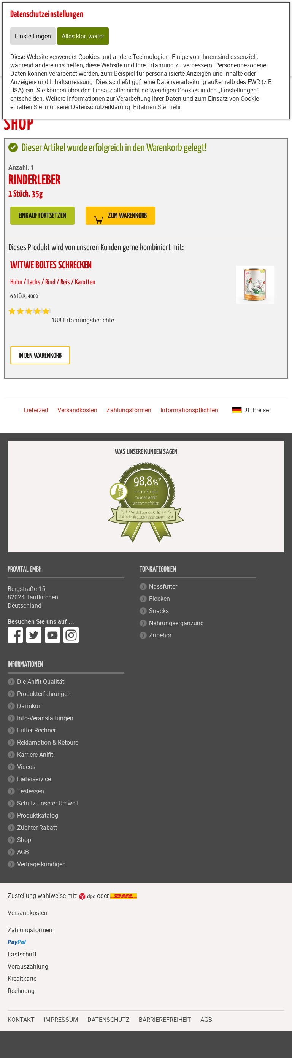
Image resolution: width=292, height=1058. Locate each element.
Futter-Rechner (36, 730)
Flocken (159, 598)
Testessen (30, 791)
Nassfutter (163, 586)
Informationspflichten (189, 410)
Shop (24, 840)
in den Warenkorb (40, 355)
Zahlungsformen (128, 410)
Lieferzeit (36, 410)
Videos (26, 767)
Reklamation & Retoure (47, 742)
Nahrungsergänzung (176, 623)
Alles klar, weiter (83, 36)
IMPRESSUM (61, 1018)
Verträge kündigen (41, 864)
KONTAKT (21, 1018)
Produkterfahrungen (44, 693)
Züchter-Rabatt (37, 827)
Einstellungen (33, 36)
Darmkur (28, 706)
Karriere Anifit (35, 754)
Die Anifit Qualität (40, 681)
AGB (23, 852)
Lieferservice (34, 779)
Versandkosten (77, 410)
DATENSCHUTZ (108, 1018)
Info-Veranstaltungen (45, 718)
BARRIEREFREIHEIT (165, 1018)
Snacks (159, 611)
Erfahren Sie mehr (157, 107)
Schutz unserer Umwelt (48, 803)
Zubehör (160, 635)
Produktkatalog (37, 815)
